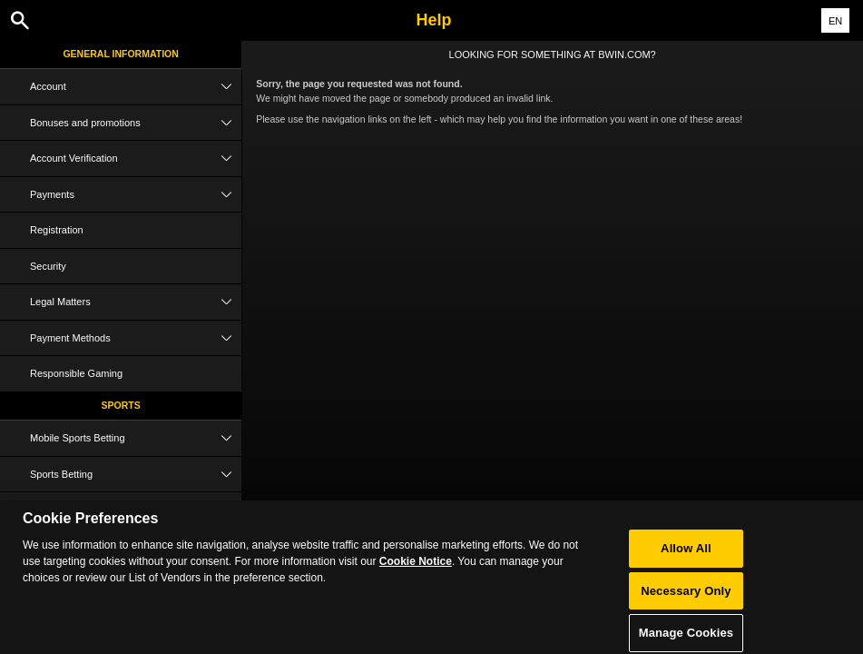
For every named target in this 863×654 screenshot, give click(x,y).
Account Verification (135, 158)
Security (48, 266)
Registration (56, 229)
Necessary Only (686, 598)
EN (835, 20)
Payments (135, 195)
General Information (120, 53)
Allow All (686, 555)
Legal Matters (135, 302)
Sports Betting (135, 474)
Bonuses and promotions (135, 123)
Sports (121, 405)
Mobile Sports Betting (135, 438)
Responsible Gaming (76, 373)
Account (135, 86)
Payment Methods (135, 338)
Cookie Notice (415, 569)
